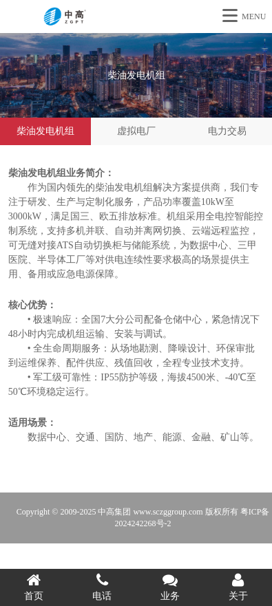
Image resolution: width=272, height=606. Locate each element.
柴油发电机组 (45, 131)
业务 (170, 586)
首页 (34, 586)
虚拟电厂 (136, 131)
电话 (102, 586)
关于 (238, 586)
